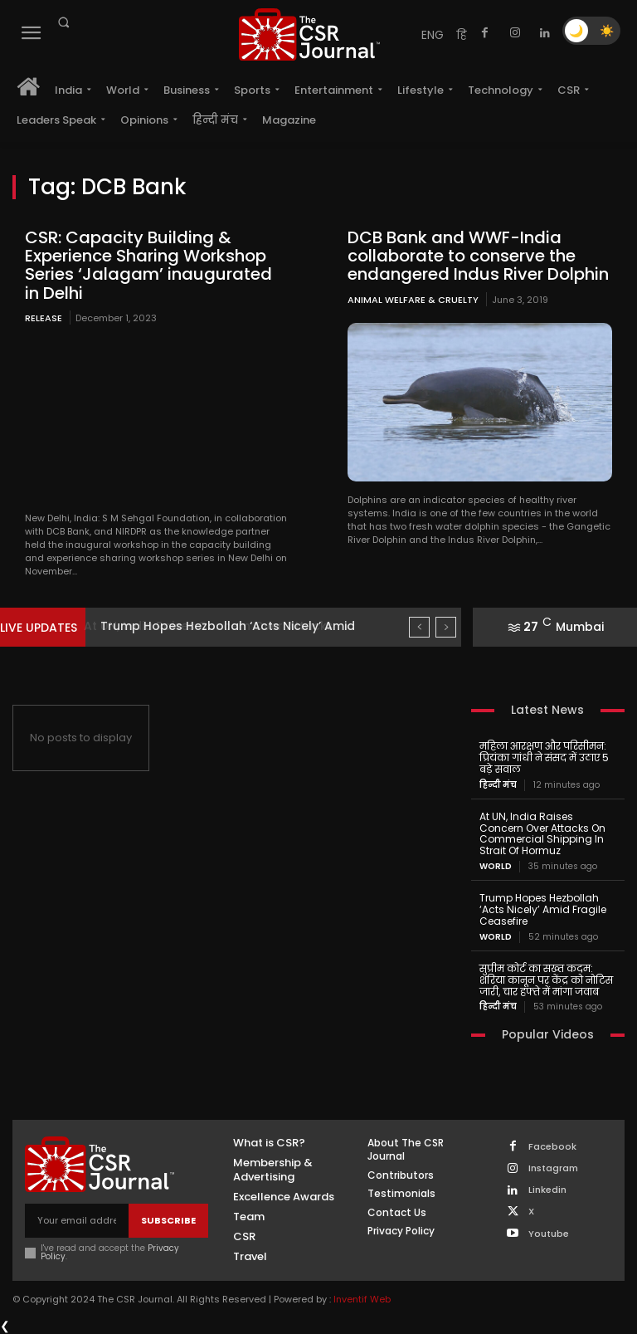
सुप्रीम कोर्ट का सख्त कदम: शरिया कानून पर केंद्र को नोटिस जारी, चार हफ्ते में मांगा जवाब (546, 979)
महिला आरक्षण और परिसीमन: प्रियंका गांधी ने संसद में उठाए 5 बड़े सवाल (544, 757)
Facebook (552, 1146)
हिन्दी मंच (498, 784)
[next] (445, 627)
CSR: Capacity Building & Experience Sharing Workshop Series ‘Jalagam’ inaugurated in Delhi (148, 265)
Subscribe (168, 1219)
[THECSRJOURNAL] (309, 34)
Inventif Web (362, 1297)
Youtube (548, 1232)
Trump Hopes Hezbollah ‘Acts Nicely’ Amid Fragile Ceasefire (542, 908)
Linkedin (547, 1189)
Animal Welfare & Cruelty (413, 298)
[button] (63, 22)
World (495, 866)
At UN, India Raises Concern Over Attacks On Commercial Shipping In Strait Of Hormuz (542, 833)
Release (43, 317)
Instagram (553, 1167)
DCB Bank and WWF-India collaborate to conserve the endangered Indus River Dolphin (478, 256)
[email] (77, 1220)
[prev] (419, 627)
